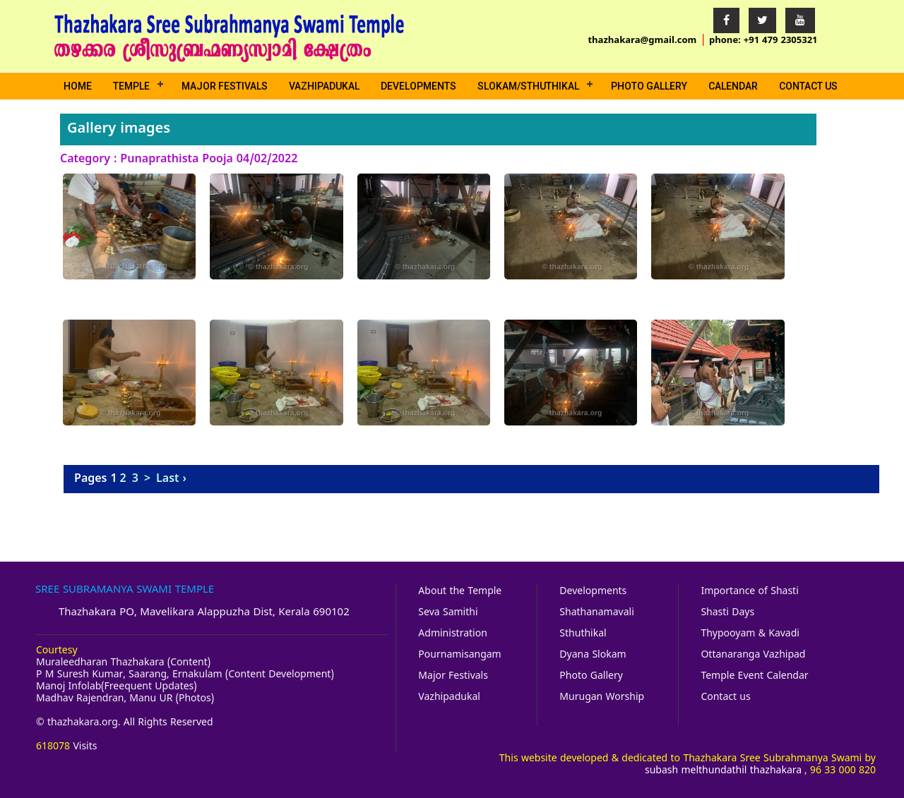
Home (78, 86)
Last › (171, 479)
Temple (131, 86)
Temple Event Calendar (754, 676)
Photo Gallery (649, 86)
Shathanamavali (596, 613)
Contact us (808, 86)
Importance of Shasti (749, 592)
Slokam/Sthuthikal (528, 86)
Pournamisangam (459, 655)
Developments (418, 86)
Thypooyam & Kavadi (750, 634)
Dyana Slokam (592, 655)
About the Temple (459, 592)
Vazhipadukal (324, 86)
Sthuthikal (582, 634)
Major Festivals (225, 86)
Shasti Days (727, 613)
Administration (452, 634)
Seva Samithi (447, 613)
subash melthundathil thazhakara (723, 771)
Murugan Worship (601, 697)
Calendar (733, 86)
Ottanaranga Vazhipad (753, 655)
